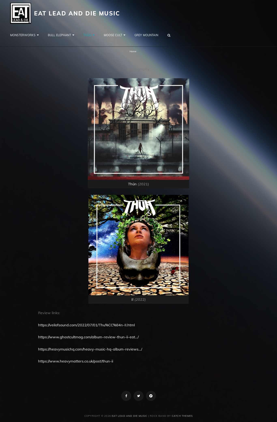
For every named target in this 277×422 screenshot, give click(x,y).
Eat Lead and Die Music (77, 13)
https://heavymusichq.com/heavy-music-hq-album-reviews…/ (90, 349)
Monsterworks (22, 35)
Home (133, 51)
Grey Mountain (146, 35)
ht (40, 337)
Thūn (87, 35)
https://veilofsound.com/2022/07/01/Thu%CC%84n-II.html (86, 325)
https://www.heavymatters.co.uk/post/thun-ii (75, 361)
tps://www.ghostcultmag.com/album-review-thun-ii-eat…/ (90, 337)
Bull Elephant (59, 35)
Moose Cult (113, 35)
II (132, 299)
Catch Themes (182, 415)
